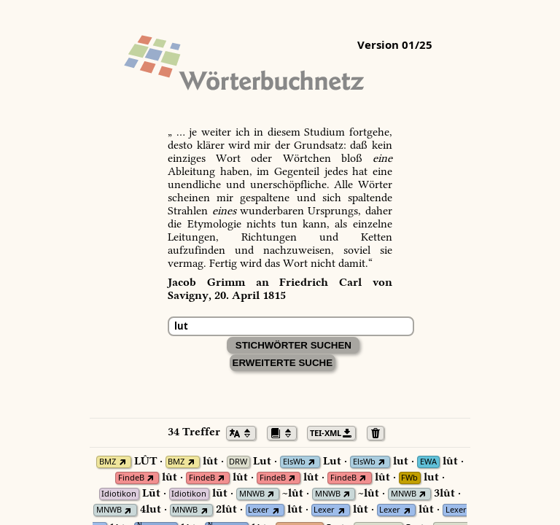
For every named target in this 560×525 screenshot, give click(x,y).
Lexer (258, 510)
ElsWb (294, 461)
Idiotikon (118, 494)
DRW (238, 461)
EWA (428, 461)
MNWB (252, 494)
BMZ (107, 461)
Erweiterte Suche (283, 362)
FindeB (131, 477)
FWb (409, 477)
